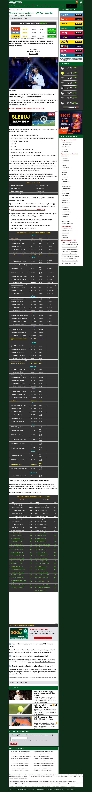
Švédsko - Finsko (70, 98)
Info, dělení (33, 49)
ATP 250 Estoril (15, 380)
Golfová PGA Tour (65, 198)
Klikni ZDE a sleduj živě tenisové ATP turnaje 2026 (27, 108)
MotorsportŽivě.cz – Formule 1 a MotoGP (20, 761)
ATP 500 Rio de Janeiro (17, 285)
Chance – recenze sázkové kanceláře (69, 251)
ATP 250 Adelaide (15, 249)
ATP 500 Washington (16, 383)
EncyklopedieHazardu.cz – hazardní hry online (43, 751)
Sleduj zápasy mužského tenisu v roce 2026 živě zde (28, 210)
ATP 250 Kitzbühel (15, 377)
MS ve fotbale (65, 151)
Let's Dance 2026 (65, 235)
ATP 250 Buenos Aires (16, 276)
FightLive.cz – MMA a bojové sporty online (21, 751)
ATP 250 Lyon (14, 435)
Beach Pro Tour (65, 200)
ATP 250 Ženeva (15, 335)
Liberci (39, 168)
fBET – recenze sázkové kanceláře (69, 263)
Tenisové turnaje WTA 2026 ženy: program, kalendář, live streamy (44, 693)
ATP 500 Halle (14, 352)
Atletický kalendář (65, 193)
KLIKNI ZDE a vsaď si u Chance (43, 638)
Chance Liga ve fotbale (66, 144)
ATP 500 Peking (15, 418)
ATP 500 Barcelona (16, 318)
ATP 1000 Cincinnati (16, 394)
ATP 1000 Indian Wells (17, 299)
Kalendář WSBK (65, 214)
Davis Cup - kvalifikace (16, 265)
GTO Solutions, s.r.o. (70, 789)
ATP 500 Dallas (15, 268)
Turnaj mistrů (14, 464)
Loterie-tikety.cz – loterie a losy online (41, 756)
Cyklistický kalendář (66, 191)
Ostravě (25, 168)
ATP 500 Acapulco (15, 287)
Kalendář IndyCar (65, 209)
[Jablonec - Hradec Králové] (63, 103)
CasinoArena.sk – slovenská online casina (42, 768)
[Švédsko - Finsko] (63, 98)
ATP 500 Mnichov (15, 321)
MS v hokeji (64, 149)
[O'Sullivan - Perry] (63, 88)
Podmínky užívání (31, 789)
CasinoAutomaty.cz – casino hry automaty (42, 754)
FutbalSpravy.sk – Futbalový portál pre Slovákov (44, 765)
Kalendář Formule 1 (66, 146)
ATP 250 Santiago (15, 293)
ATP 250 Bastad (15, 372)
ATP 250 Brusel (15, 430)
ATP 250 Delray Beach (16, 279)
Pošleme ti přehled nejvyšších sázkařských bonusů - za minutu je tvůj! (32, 735)
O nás (10, 789)
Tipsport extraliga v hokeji (67, 142)
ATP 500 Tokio (14, 421)
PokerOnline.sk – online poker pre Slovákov (43, 770)
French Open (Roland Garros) (19, 338)
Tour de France (65, 177)
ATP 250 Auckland (15, 252)
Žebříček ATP (33, 54)
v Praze (19, 168)
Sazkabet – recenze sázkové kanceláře (70, 249)
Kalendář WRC (65, 216)
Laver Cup (13, 414)
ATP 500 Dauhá (15, 282)
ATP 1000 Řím (14, 329)
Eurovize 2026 (65, 237)
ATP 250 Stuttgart (15, 349)
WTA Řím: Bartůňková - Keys (73, 73)
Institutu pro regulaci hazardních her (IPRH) (46, 776)
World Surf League (66, 221)
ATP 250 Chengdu (15, 408)
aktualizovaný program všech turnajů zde (37, 652)
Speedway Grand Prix (66, 212)
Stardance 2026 (65, 233)
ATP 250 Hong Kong (16, 246)
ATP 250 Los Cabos (16, 386)
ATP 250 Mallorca (15, 358)
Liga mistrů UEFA (65, 156)
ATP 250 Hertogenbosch (17, 345)
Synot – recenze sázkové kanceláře (69, 253)
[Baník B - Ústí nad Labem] (63, 93)
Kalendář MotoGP (65, 181)
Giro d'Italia (64, 179)
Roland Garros (65, 170)
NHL (63, 163)
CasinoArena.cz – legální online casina (20, 770)
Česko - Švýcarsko (71, 78)
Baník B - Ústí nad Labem (72, 93)
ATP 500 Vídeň (14, 448)
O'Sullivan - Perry (70, 88)
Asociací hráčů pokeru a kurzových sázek (18, 778)
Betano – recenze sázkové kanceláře (69, 246)
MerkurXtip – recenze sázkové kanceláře (70, 256)
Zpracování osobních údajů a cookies (44, 789)
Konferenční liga (65, 160)
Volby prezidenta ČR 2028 (67, 228)
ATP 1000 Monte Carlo (17, 315)
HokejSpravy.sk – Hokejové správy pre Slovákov (44, 763)
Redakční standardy (22, 789)
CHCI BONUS (52, 29)
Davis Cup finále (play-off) (17, 468)
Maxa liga (64, 165)
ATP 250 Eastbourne (16, 361)
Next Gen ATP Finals (16, 476)
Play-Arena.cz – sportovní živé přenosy (20, 763)
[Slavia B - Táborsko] (63, 68)
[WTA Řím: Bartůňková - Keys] (63, 73)
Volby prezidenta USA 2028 (67, 230)
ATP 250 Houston (15, 304)
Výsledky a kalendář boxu (67, 223)
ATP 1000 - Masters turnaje (19, 141)
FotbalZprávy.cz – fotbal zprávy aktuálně (20, 754)
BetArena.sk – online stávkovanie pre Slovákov (43, 758)
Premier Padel (65, 219)
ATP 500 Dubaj (14, 290)
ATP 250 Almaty (15, 439)
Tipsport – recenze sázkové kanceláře (70, 244)
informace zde (36, 783)
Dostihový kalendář (66, 202)
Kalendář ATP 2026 (33, 51)
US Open (13, 400)
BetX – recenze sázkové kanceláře (69, 258)
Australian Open (15, 255)
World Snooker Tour (66, 195)
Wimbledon (14, 363)
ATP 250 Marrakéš (15, 307)
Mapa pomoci (49, 786)
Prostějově (31, 168)
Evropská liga (65, 158)
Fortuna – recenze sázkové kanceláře (69, 242)
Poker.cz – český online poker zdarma (20, 768)
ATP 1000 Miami (15, 301)
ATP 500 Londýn (15, 355)
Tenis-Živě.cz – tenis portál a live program (20, 758)
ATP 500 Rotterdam (16, 273)
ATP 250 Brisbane (15, 243)
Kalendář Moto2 (65, 207)
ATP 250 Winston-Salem (17, 397)
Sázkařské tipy (65, 64)
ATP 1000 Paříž (15, 455)
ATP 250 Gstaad (15, 375)
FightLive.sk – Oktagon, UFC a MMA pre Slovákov (44, 761)
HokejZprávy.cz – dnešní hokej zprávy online (21, 756)
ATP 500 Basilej (15, 443)
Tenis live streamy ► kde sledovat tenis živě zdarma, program (44, 719)
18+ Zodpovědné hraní (58, 789)
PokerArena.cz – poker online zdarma (20, 765)
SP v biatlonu (64, 184)
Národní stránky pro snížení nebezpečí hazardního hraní (64, 786)
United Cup (13, 241)
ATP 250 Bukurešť (15, 310)
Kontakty (14, 789)
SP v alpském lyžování (66, 186)
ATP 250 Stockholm (16, 459)
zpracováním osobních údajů (25, 740)
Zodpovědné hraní (72, 776)
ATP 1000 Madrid (15, 324)
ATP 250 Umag (14, 369)
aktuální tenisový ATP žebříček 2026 (30, 492)
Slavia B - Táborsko (71, 68)
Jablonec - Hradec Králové (72, 103)
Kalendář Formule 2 (66, 205)
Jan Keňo (25, 18)
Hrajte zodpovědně (12, 677)
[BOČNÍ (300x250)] (70, 133)
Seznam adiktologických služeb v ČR (38, 786)
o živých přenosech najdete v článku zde (41, 662)
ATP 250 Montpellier (16, 261)
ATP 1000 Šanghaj (16, 427)
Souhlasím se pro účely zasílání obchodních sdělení (30, 740)
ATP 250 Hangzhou (16, 411)
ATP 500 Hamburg (15, 332)
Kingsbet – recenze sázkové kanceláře (70, 260)
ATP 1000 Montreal (16, 391)
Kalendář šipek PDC (66, 188)
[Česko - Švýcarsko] (63, 78)
